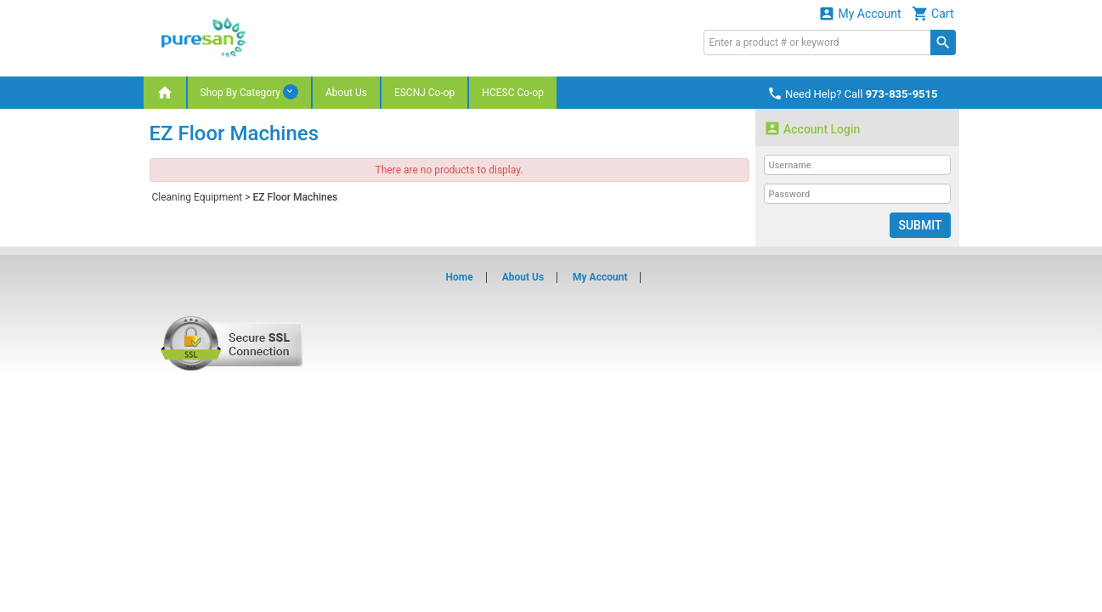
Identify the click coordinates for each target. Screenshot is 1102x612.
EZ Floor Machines (295, 197)
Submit (919, 225)
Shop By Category (249, 91)
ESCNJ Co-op (424, 93)
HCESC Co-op (513, 93)
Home (459, 277)
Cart (933, 13)
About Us (346, 93)
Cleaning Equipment (197, 197)
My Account (859, 13)
